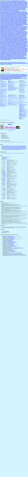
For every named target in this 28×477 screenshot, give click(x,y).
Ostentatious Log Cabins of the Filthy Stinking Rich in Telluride (14, 147)
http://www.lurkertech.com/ (12, 254)
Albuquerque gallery (14, 145)
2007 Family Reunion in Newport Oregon (23, 85)
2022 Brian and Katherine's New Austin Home (19, 11)
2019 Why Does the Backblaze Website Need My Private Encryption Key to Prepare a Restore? (23, 113)
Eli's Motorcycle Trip (19, 145)
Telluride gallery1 (12, 146)
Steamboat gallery (16, 146)
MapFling (16, 255)
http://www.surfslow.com (14, 241)
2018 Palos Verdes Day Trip (16, 26)
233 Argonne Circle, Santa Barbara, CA (23, 110)
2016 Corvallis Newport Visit (22, 35)
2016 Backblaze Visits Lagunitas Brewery (16, 37)
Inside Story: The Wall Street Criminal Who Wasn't (18, 253)
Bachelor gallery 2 (8, 149)
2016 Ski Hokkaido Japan (15, 39)
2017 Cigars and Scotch (19, 30)
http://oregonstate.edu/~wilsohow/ (11, 239)
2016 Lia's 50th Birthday (6, 39)
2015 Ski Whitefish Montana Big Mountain (14, 46)
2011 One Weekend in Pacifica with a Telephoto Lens (18, 74)
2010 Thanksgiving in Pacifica (16, 78)
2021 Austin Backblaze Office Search (16, 17)
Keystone (4, 175)
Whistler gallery (3, 145)
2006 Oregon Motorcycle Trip (22, 92)
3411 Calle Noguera (24, 20)
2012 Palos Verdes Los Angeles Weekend (10, 58)
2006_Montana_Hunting (21, 89)
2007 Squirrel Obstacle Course (22, 81)
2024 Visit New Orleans (13, 6)
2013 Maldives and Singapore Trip (10, 53)
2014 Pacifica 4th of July (4, 51)
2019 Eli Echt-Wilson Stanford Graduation (15, 21)
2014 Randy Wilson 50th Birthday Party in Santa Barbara (13, 48)
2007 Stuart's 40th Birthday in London (23, 84)
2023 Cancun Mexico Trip (7, 8)
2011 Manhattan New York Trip (5, 75)
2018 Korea (23, 26)
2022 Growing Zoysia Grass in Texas (19, 12)
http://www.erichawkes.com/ (12, 246)
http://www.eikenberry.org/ (13, 250)
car (5, 129)
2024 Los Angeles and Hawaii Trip (8, 5)
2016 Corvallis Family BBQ (4, 36)
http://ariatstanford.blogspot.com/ (11, 236)
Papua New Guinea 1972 (21, 96)
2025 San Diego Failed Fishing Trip (12, 2)
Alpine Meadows (5, 157)
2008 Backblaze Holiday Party (11, 81)
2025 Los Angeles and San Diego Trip (14, 4)
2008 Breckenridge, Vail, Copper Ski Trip (12, 89)
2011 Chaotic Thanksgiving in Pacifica (20, 63)
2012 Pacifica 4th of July (21, 58)
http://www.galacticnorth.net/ (10, 249)
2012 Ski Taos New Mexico (12, 62)
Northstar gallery (17, 149)
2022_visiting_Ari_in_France (6, 11)
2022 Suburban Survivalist (9, 10)
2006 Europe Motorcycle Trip (22, 90)
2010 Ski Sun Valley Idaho (3, 85)
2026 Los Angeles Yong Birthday (13, 0)
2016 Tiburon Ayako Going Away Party (16, 33)
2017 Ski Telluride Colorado (17, 31)
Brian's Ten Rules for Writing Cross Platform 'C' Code (13, 102)
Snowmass (4, 188)
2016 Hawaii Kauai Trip (8, 38)
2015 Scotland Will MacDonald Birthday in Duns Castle (14, 41)
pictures (13, 188)
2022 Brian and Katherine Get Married (6, 12)
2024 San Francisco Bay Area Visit (19, 5)
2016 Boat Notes (21, 36)
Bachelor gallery (4, 149)
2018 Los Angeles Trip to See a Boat (17, 27)
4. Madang (17, 88)
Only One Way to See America (16, 153)
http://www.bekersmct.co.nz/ (5, 252)
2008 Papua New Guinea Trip (11, 87)
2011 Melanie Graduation (14, 76)
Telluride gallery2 (6, 147)
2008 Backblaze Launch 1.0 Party (11, 83)
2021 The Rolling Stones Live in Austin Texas (13, 14)
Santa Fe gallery (5, 146)
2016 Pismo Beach (11, 34)
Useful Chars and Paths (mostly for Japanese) (12, 104)
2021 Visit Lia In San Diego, (21, 16)
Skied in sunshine (8, 167)
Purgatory (4, 171)
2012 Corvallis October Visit (8, 63)
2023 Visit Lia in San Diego (16, 8)
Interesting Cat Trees (21, 103)
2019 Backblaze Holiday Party (22, 19)
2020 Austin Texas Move (14, 18)
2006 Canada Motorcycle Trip (22, 91)
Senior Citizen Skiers (22, 153)
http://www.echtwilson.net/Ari (18, 236)
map (2, 129)
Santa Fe (4, 170)
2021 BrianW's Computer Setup (22, 115)
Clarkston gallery (6, 145)
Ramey (7, 170)
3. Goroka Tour (14, 88)
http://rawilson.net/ (11, 240)
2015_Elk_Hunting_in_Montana (8, 40)
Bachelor (4, 194)
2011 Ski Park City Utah (23, 76)
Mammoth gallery (18, 148)
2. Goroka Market (10, 88)
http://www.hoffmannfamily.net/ (11, 238)
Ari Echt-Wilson (4, 236)
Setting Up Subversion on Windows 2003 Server (13, 97)
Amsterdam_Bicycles (21, 101)
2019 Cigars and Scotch (9, 22)
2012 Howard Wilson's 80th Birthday (6, 57)
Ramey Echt (4, 237)
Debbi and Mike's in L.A (11, 192)
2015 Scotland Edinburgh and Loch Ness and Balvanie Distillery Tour (14, 42)
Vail (3, 186)
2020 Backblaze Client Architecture (22, 114)
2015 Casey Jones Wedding (22, 42)
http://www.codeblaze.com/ (19, 247)
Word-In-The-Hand (9, 255)
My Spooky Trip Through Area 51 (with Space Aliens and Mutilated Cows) (8, 148)
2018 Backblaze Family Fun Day (21, 24)
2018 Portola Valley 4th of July (14, 25)
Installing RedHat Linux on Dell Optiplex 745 (12, 96)
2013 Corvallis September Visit (8, 54)
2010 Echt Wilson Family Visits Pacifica (14, 77)
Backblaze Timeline (21, 118)
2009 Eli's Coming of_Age (3, 96)
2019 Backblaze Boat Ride (4, 20)
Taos (3, 169)
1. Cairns (18, 87)
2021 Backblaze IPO (24, 14)
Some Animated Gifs (21, 107)
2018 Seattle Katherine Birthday (10, 24)
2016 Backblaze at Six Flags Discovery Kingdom (9, 35)
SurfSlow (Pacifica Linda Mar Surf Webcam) (7, 241)
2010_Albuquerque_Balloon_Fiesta (5, 78)
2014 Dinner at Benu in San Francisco (14, 50)
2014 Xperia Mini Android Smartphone (23, 109)
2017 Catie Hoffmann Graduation (9, 30)
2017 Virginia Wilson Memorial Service (20, 32)
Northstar (4, 198)
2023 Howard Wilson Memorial (17, 7)
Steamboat (4, 172)
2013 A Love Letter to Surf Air (18, 55)
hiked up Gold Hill (13, 180)
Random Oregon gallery (12, 149)
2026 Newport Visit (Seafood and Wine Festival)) (13, 1)
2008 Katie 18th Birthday (10, 84)
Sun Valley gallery (10, 145)
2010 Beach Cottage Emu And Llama (4, 84)
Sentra (6, 135)
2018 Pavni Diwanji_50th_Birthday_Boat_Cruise (11, 26)
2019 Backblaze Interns (4, 21)
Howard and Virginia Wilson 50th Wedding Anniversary (3, 83)
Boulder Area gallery (20, 146)
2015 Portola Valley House (11, 43)
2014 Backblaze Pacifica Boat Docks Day (14, 51)
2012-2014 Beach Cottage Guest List (4, 89)
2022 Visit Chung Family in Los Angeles (14, 9)
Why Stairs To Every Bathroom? (4, 153)
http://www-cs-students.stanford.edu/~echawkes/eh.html (11, 246)
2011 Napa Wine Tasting (4, 77)
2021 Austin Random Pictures (5, 17)
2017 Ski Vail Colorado (10, 32)
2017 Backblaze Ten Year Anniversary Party (12, 31)
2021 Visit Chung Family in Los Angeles (11, 16)
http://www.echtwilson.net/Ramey (11, 237)
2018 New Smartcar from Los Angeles (8, 23)
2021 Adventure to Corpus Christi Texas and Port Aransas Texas (10, 15)
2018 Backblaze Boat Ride (18, 23)
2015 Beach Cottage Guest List (3, 90)
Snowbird (4, 159)
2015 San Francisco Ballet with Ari (7, 45)
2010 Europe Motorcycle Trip (7, 79)
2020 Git (20, 116)
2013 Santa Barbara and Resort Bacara (20, 54)
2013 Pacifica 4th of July (11, 56)
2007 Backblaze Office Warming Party (23, 82)
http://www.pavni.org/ (12, 245)
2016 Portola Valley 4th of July (14, 36)
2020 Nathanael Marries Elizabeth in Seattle (10, 19)
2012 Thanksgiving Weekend (16, 57)
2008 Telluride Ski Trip (10, 90)
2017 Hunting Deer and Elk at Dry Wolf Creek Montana (16, 28)
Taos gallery (22, 145)
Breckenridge (4, 174)
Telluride (4, 178)
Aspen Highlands (4, 189)
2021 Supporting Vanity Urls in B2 (22, 117)
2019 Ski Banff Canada (17, 22)
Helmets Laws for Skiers (10, 153)
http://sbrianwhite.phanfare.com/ (13, 242)
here (11, 194)
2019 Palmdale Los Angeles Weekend (15, 20)
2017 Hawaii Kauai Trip (11, 29)
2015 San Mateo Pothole (6, 44)
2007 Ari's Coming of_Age (21, 83)
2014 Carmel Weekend (23, 50)
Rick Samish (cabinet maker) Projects (22, 104)
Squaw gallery (20, 149)
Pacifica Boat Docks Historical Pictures (23, 102)
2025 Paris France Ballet (12, 3)
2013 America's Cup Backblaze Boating (6, 55)
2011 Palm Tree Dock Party (15, 75)
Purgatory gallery (8, 146)
